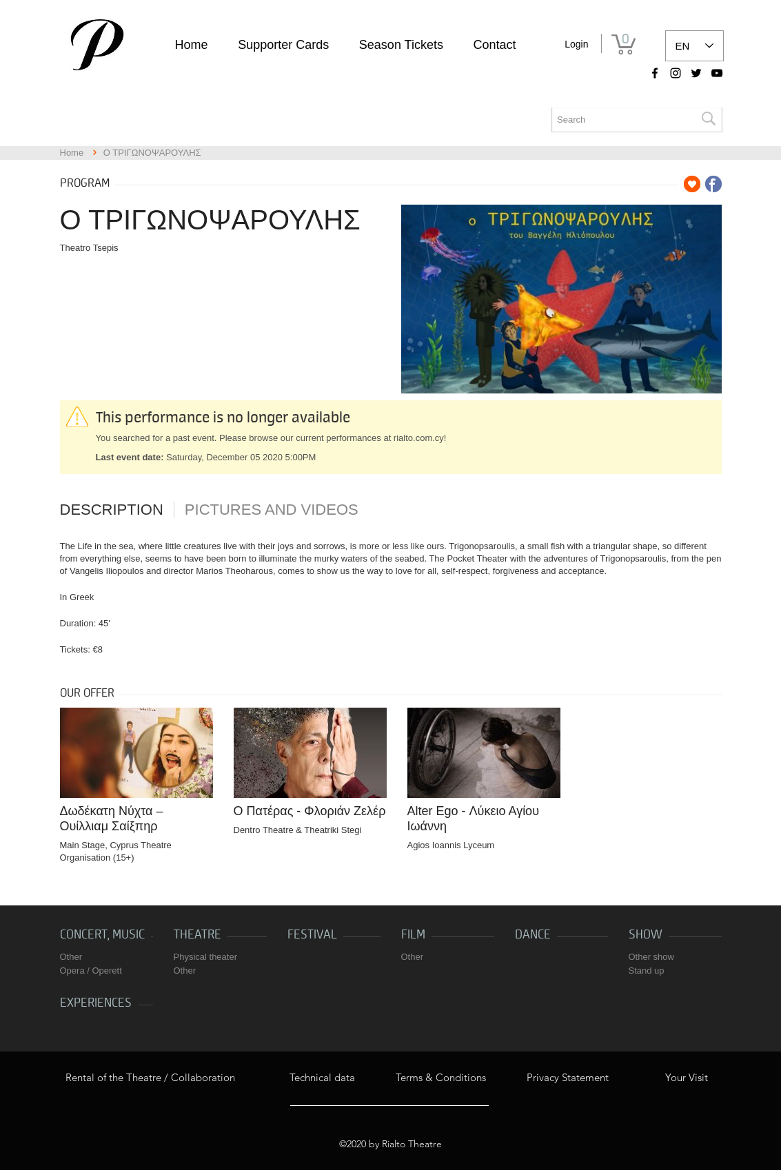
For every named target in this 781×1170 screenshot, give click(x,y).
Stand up (647, 970)
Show (645, 934)
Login (576, 44)
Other (71, 957)
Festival (312, 934)
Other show (651, 957)
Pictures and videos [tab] (271, 510)
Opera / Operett (91, 970)
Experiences (96, 1003)
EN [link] (683, 46)
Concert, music (102, 934)
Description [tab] (111, 510)
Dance (533, 934)
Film (413, 934)
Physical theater (206, 957)
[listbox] (694, 45)
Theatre (197, 934)
